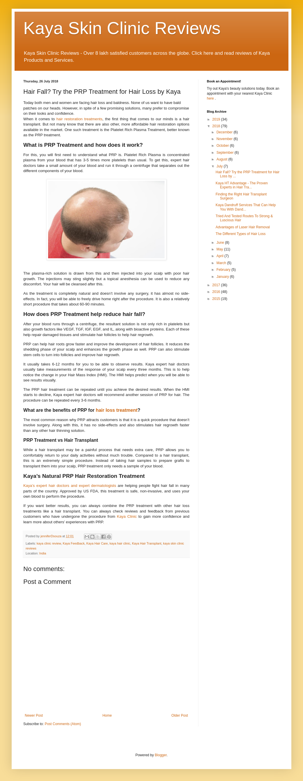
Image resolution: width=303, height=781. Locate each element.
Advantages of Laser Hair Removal (243, 227)
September (225, 153)
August (222, 159)
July (220, 166)
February (223, 270)
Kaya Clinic (127, 516)
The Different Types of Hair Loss (241, 234)
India (42, 553)
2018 (216, 126)
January (223, 277)
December (225, 132)
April (220, 256)
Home (107, 715)
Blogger (161, 755)
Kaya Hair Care (97, 543)
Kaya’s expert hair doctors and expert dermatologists (69, 485)
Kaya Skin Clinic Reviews (122, 28)
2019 (216, 119)
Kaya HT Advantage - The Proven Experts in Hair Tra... (242, 185)
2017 (216, 285)
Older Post (179, 715)
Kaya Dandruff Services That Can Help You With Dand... (246, 207)
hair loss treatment (117, 410)
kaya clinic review (49, 543)
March (221, 263)
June (220, 243)
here (211, 98)
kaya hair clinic (120, 543)
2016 (216, 292)
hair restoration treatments (79, 119)
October (223, 146)
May (220, 249)
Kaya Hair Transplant (146, 543)
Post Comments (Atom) (63, 724)
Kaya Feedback (73, 543)
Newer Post (34, 715)
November (225, 139)
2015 (216, 299)
